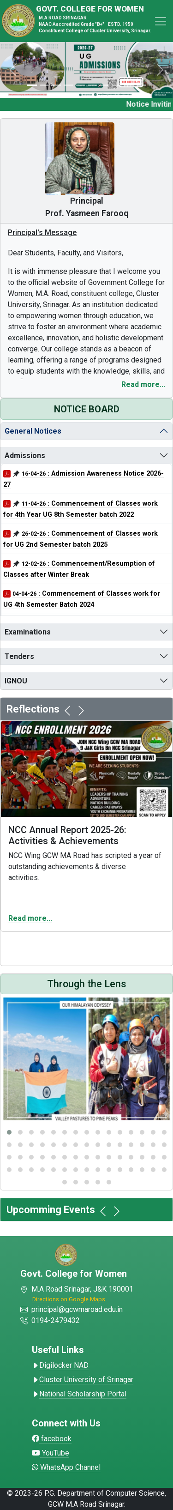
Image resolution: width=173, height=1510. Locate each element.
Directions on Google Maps (68, 1299)
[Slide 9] (141, 85)
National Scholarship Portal (79, 1393)
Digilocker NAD (60, 1365)
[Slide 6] (104, 85)
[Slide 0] (31, 85)
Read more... (143, 384)
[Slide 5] (92, 85)
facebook (52, 1438)
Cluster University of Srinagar (82, 1379)
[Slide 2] (56, 85)
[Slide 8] (128, 85)
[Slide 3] (68, 85)
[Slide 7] (116, 85)
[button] (9, 1132)
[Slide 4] (80, 85)
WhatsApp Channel (66, 1467)
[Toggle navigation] (160, 21)
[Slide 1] (44, 85)
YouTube (50, 1453)
